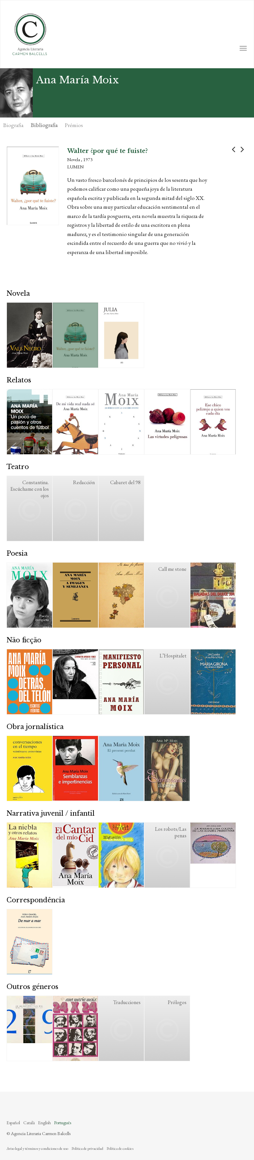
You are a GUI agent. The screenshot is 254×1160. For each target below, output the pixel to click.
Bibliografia (44, 125)
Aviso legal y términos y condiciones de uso (37, 1148)
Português (62, 1123)
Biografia (13, 125)
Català (29, 1123)
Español (13, 1123)
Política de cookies (120, 1148)
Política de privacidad (87, 1148)
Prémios (74, 125)
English (44, 1123)
